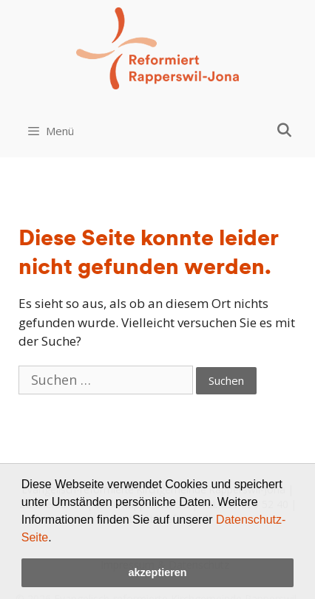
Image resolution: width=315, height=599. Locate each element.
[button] (57, 538)
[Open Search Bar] (284, 130)
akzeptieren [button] (157, 572)
